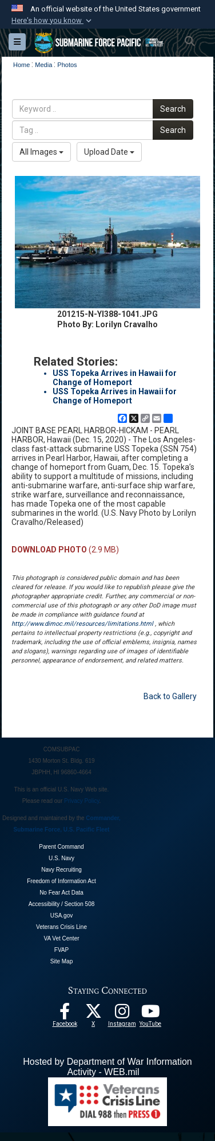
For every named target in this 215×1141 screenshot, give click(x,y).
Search (173, 108)
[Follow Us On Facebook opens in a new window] (64, 1014)
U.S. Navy (61, 858)
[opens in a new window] (122, 1014)
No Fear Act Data (61, 892)
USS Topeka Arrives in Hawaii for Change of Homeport (115, 377)
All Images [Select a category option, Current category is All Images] (41, 151)
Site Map (61, 961)
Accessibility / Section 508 (62, 904)
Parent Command (61, 847)
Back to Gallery (170, 696)
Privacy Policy (81, 801)
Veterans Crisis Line (61, 927)
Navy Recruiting (61, 869)
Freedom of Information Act (61, 881)
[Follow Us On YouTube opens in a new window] (150, 1014)
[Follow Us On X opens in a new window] (93, 1014)
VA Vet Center (61, 938)
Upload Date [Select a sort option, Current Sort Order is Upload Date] (109, 151)
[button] (52, 20)
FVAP (61, 950)
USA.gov (61, 915)
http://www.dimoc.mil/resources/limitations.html (82, 624)
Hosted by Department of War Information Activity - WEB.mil (107, 1067)
